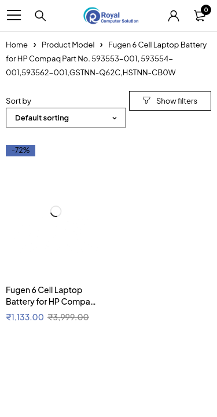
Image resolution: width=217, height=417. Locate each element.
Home (17, 44)
